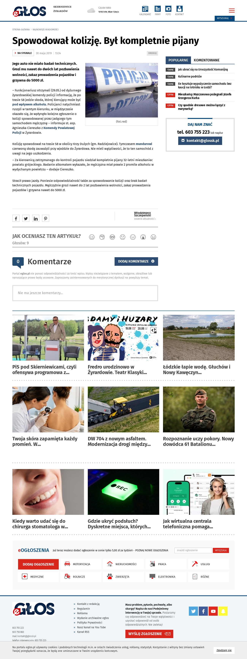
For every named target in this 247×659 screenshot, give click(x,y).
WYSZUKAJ (221, 550)
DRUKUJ (153, 53)
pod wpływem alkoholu (29, 104)
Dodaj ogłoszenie (38, 564)
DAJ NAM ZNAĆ (200, 124)
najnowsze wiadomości (46, 29)
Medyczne (32, 576)
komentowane (206, 60)
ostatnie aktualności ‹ (145, 219)
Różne (199, 576)
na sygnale (23, 53)
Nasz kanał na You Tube (91, 627)
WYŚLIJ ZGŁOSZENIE (145, 633)
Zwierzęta (117, 576)
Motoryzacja (76, 564)
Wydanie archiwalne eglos (93, 618)
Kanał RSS (83, 632)
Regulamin (83, 608)
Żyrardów (60, 11)
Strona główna (21, 29)
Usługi (200, 564)
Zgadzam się (226, 650)
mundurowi (144, 144)
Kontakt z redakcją (88, 604)
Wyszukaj (224, 18)
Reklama (82, 613)
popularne (178, 60)
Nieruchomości (120, 564)
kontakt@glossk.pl (200, 140)
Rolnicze (74, 576)
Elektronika (161, 576)
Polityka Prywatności (89, 622)
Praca (157, 564)
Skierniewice (62, 7)
